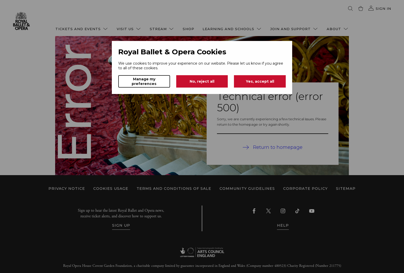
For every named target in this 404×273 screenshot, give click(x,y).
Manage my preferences (144, 81)
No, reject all (202, 81)
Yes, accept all (260, 81)
